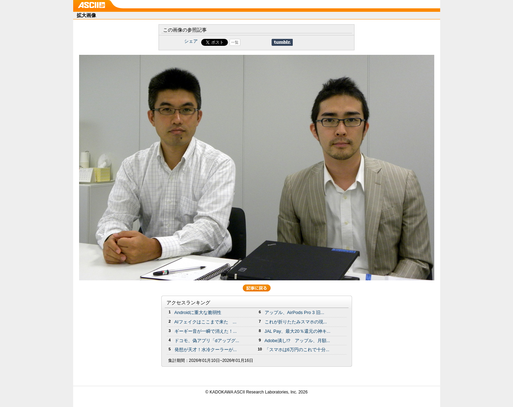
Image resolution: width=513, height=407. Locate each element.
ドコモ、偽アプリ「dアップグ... (206, 340)
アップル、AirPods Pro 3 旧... (294, 312)
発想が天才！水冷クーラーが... (205, 349)
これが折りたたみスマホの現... (296, 321)
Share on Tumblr (282, 42)
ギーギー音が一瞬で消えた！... (205, 331)
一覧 (235, 42)
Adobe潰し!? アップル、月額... (297, 340)
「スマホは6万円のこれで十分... (297, 349)
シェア (191, 41)
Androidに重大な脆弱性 (198, 312)
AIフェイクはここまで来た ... (205, 321)
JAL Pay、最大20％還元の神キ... (298, 331)
